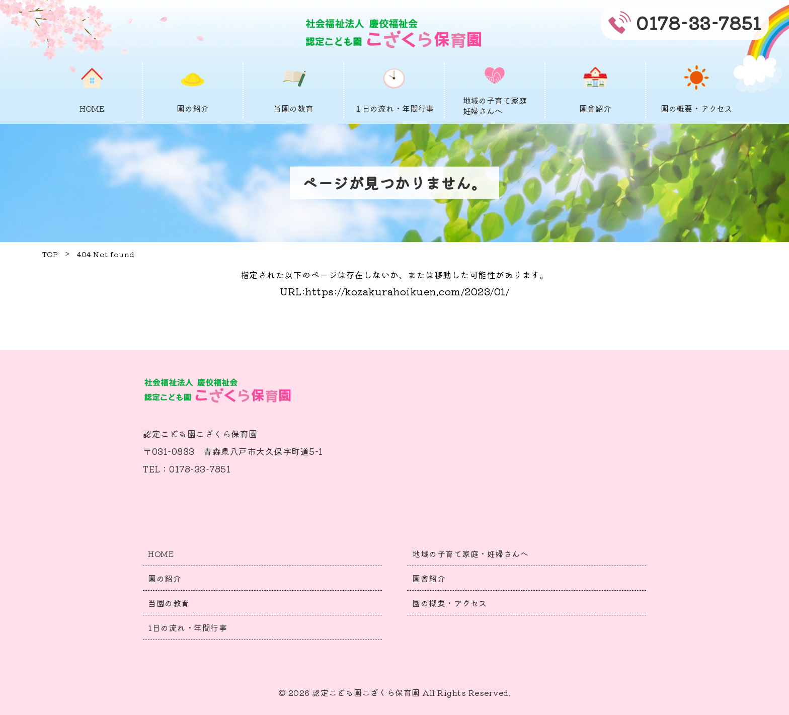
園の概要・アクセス (449, 603)
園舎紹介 (428, 578)
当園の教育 (169, 603)
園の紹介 (164, 578)
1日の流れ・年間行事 (187, 627)
